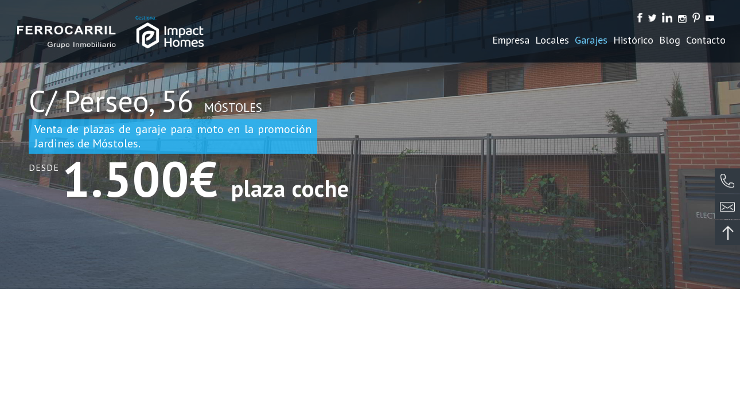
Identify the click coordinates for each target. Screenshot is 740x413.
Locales (552, 39)
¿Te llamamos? (727, 182)
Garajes (591, 39)
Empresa (510, 39)
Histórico (633, 39)
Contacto (706, 39)
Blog (669, 39)
